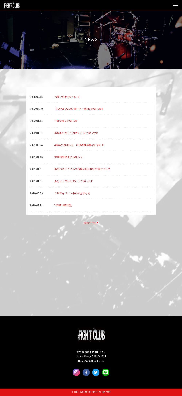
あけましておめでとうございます (73, 181)
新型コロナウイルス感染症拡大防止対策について (82, 169)
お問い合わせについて (67, 96)
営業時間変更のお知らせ (68, 157)
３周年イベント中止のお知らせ (72, 193)
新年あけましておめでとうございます (76, 133)
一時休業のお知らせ (65, 120)
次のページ (91, 222)
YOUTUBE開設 (63, 205)
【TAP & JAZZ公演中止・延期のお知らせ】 (79, 108)
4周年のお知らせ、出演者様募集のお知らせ (79, 145)
